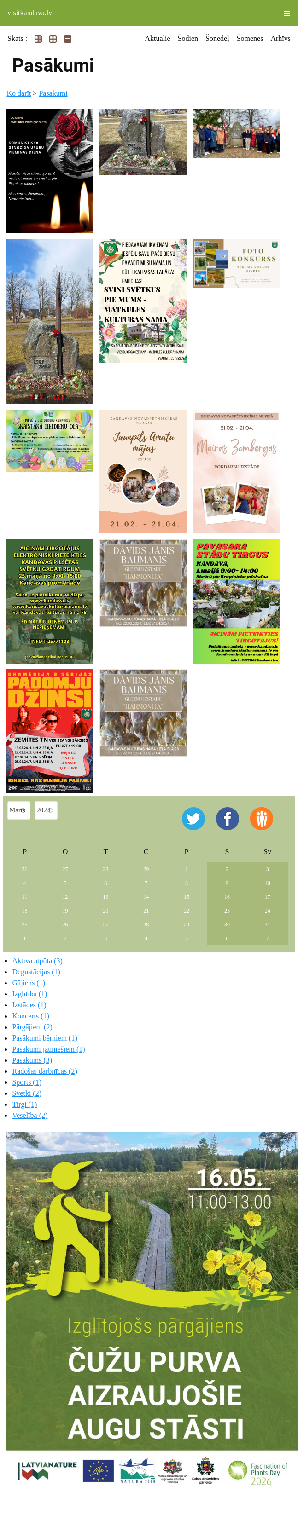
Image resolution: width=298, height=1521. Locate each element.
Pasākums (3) (32, 1060)
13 (105, 897)
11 (25, 897)
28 (105, 869)
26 (25, 869)
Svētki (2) (26, 1093)
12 (65, 897)
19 (65, 911)
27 (65, 869)
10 (267, 883)
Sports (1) (26, 1082)
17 (267, 897)
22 (186, 911)
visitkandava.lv (29, 13)
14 (146, 897)
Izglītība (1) (29, 994)
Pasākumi (53, 93)
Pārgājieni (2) (32, 1027)
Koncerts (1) (30, 1016)
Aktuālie (157, 38)
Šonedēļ (217, 38)
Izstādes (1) (29, 1005)
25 (25, 924)
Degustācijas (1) (36, 972)
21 (146, 911)
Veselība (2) (29, 1115)
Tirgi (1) (24, 1104)
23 (227, 911)
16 (227, 897)
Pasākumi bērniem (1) (44, 1038)
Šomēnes (250, 38)
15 (186, 897)
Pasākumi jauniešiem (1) (48, 1049)
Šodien (188, 38)
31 (267, 924)
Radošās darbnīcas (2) (44, 1071)
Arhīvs (280, 38)
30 (227, 924)
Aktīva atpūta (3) (37, 961)
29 (146, 869)
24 (267, 911)
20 (105, 911)
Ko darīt (18, 93)
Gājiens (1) (28, 983)
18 (25, 911)
